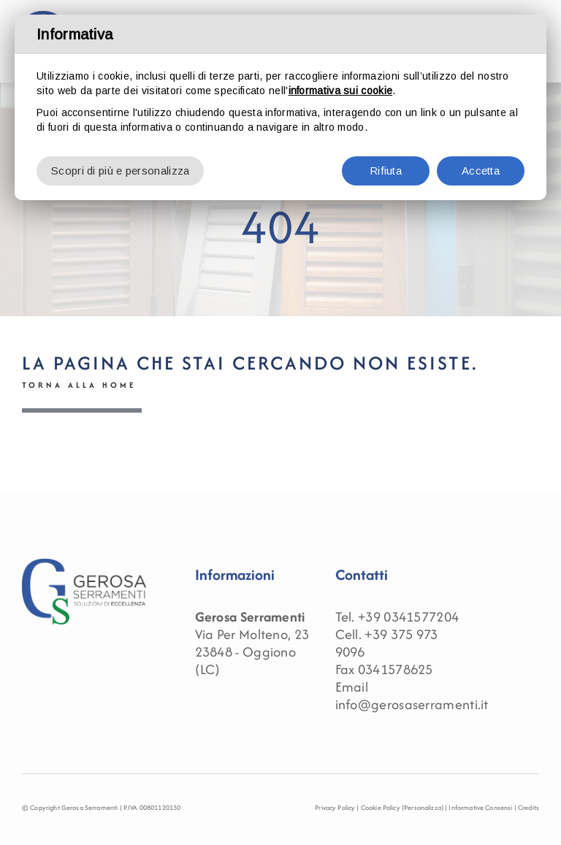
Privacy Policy (335, 807)
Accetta (481, 170)
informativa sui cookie (341, 90)
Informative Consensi (480, 807)
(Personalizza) (422, 807)
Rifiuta (386, 170)
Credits (528, 807)
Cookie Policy (380, 807)
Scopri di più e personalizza (120, 170)
